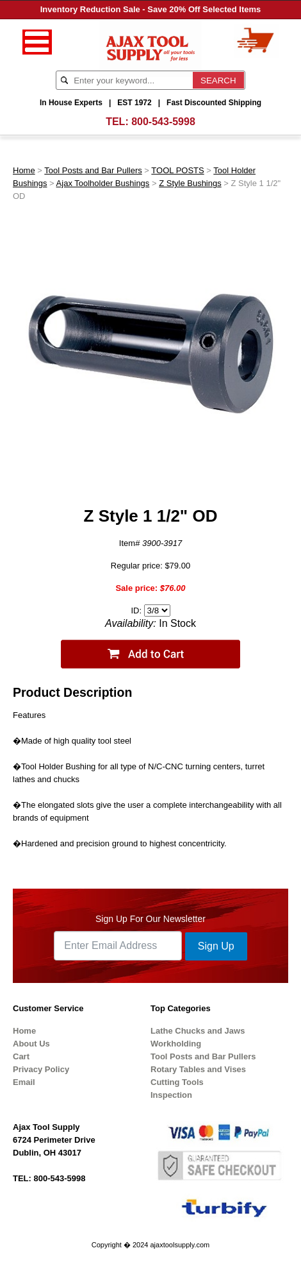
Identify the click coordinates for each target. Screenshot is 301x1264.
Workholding (175, 1043)
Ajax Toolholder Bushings (103, 183)
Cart (21, 1056)
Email (24, 1082)
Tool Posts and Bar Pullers (93, 170)
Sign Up (216, 946)
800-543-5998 (163, 121)
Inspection (171, 1095)
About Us (31, 1043)
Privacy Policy (41, 1069)
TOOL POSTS (177, 170)
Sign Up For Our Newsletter (150, 918)
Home (24, 170)
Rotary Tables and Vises (198, 1069)
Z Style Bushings (190, 183)
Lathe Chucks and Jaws (197, 1031)
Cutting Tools (177, 1082)
